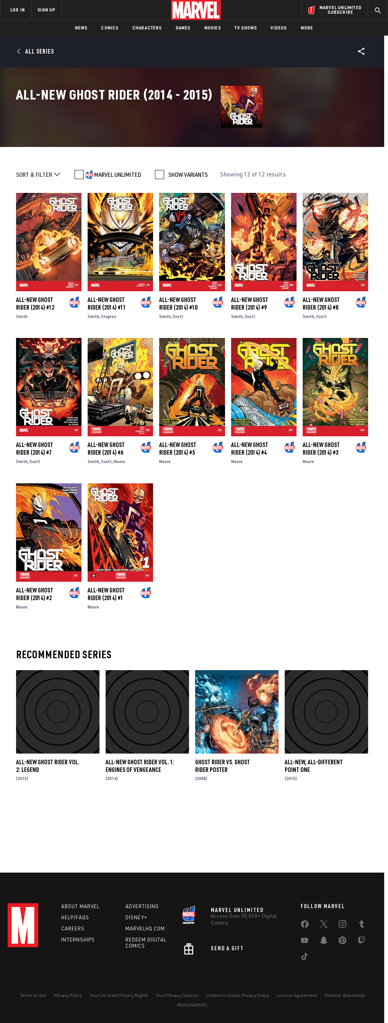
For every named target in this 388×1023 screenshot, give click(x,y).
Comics (109, 28)
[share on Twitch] (361, 942)
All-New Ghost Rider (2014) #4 (249, 510)
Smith (22, 377)
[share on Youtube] (304, 942)
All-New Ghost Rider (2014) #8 (321, 364)
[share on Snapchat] (324, 942)
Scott (178, 377)
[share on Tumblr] (361, 925)
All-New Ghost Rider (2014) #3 (321, 510)
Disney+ (136, 917)
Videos (279, 28)
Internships (78, 940)
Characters (147, 28)
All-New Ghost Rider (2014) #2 (34, 655)
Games (183, 28)
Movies (212, 28)
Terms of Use (33, 995)
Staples (108, 377)
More (307, 28)
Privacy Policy (68, 995)
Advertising (142, 906)
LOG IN (17, 10)
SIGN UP (46, 10)
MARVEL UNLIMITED (117, 236)
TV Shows (246, 28)
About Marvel (80, 906)
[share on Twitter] (324, 925)
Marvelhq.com (145, 928)
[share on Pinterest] (342, 942)
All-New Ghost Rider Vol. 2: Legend (48, 827)
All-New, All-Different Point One (314, 827)
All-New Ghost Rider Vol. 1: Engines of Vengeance (140, 827)
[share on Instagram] (342, 925)
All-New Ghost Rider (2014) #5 (177, 510)
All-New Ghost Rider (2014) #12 (35, 364)
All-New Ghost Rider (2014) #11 (107, 364)
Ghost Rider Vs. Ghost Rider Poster (222, 827)
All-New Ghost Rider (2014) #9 (249, 364)
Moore (119, 523)
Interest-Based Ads (345, 995)
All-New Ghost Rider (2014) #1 (106, 655)
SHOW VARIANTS (188, 236)
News (81, 28)
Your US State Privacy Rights (119, 995)
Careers (73, 928)
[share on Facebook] (305, 926)
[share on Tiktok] (304, 958)
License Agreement (297, 995)
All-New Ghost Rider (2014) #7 (34, 510)
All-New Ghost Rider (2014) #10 (178, 364)
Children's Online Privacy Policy (237, 995)
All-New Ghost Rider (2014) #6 (106, 510)
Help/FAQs (75, 917)
